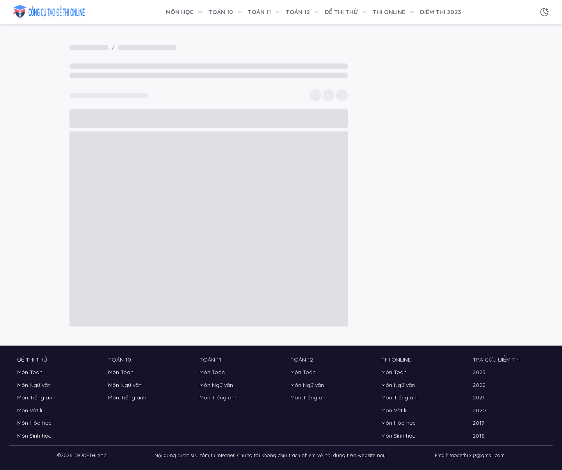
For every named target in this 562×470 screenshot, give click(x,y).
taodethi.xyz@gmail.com (477, 455)
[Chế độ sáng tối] (544, 12)
